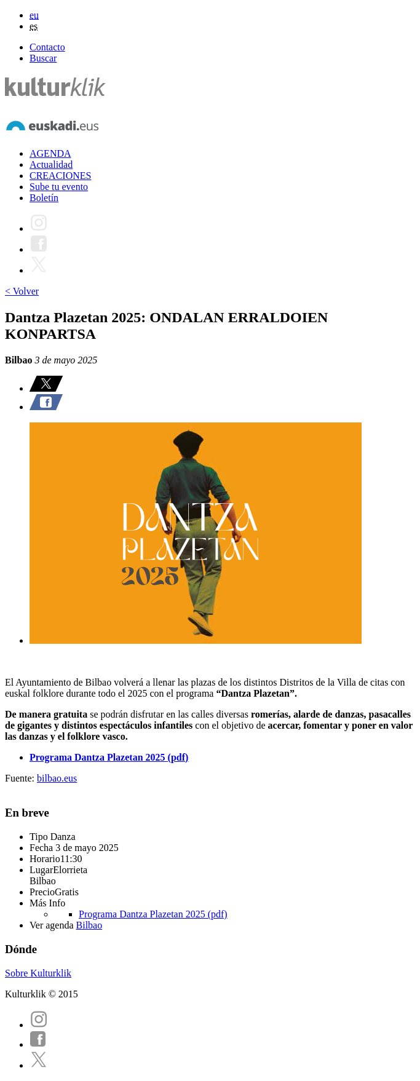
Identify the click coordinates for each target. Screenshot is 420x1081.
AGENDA (50, 153)
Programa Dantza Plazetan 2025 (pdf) (153, 914)
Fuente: (21, 778)
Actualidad (51, 164)
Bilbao (89, 925)
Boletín (44, 197)
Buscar (43, 58)
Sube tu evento (59, 186)
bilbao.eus (57, 778)
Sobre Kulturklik (38, 973)
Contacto (47, 47)
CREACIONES (60, 175)
